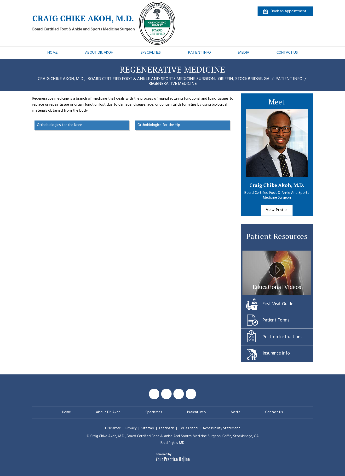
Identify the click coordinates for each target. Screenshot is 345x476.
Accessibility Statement (221, 428)
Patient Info (199, 53)
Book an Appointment (288, 11)
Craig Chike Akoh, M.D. (276, 185)
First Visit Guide (278, 304)
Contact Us (287, 53)
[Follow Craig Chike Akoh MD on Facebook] (154, 394)
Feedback (166, 428)
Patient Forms (276, 320)
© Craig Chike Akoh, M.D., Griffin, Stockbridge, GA (172, 436)
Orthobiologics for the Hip (159, 125)
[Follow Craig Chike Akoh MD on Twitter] (166, 394)
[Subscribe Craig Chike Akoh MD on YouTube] (178, 394)
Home (52, 53)
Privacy (131, 428)
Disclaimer (113, 428)
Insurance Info (276, 353)
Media (243, 53)
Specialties (151, 53)
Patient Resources (276, 236)
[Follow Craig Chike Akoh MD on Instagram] (191, 394)
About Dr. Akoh (99, 53)
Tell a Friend (188, 428)
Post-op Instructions (282, 337)
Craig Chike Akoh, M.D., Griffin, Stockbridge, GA (154, 78)
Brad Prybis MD (172, 443)
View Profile (277, 210)
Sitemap (148, 428)
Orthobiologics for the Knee (59, 125)
